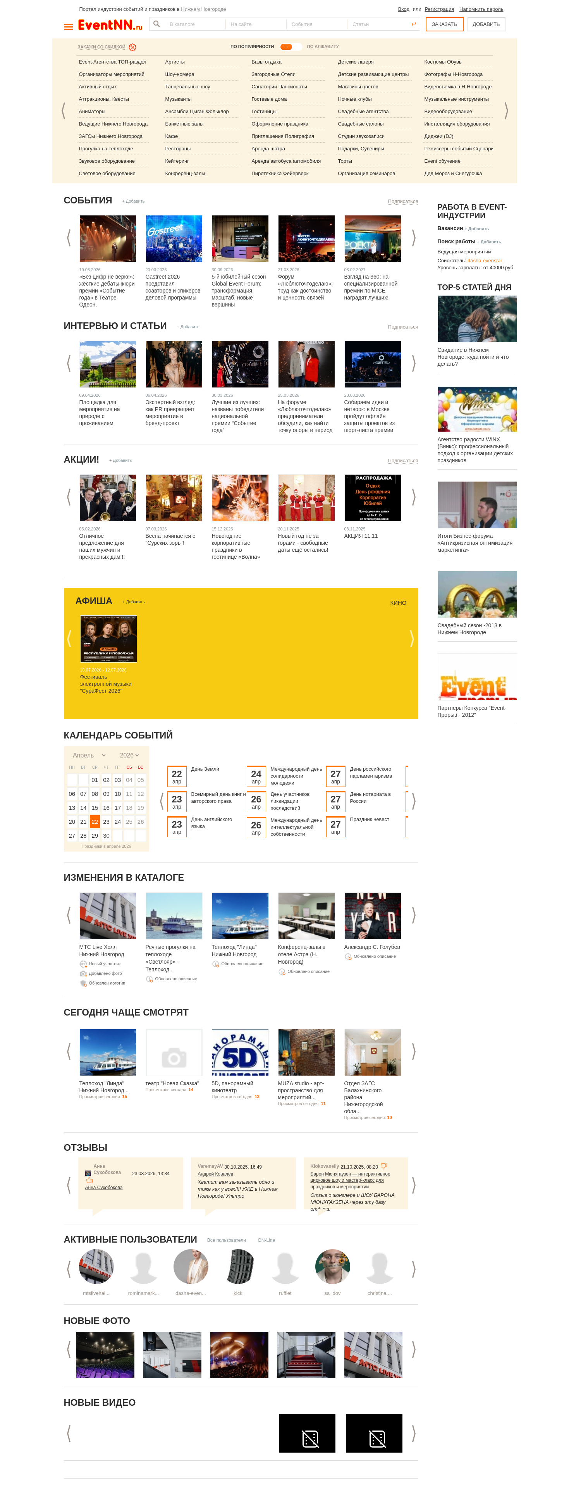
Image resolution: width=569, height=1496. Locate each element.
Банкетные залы (184, 124)
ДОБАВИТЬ (486, 24)
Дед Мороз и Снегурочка (453, 173)
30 (106, 835)
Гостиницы (264, 111)
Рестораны (178, 148)
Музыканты (178, 99)
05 (141, 779)
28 (83, 835)
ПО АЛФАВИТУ (323, 46)
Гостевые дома (269, 99)
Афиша (94, 601)
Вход (403, 9)
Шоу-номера (179, 74)
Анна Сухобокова (104, 1187)
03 (118, 779)
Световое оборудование (107, 173)
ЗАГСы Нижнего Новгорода (111, 136)
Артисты (175, 62)
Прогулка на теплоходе (106, 148)
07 (83, 793)
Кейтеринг (177, 161)
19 (141, 807)
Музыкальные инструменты (457, 99)
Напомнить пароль (481, 9)
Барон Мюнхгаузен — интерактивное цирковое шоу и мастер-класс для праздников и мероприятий (350, 1180)
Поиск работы (457, 241)
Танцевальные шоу (187, 87)
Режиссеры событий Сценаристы (463, 148)
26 (141, 821)
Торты (345, 161)
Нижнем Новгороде (203, 9)
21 (83, 821)
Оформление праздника (280, 124)
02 (106, 779)
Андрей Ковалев (216, 1174)
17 (118, 807)
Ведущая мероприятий (464, 252)
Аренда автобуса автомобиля (286, 161)
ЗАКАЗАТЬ (444, 24)
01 (95, 779)
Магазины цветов (358, 87)
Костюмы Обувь (443, 62)
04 (129, 779)
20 (72, 821)
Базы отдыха (267, 62)
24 (118, 821)
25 (129, 821)
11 (129, 793)
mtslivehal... (96, 1293)
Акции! (82, 459)
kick (238, 1293)
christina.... (380, 1293)
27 (72, 835)
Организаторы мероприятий (111, 74)
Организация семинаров (366, 173)
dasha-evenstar (485, 260)
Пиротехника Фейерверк (280, 173)
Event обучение (443, 161)
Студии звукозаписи (361, 136)
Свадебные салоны (361, 124)
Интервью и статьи (115, 325)
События (88, 200)
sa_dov (333, 1293)
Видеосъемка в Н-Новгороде (458, 87)
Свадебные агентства (363, 111)
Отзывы (86, 1147)
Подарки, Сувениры (361, 148)
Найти (155, 23)
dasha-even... (190, 1293)
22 (95, 821)
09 (106, 793)
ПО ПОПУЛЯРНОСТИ (252, 46)
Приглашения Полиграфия (283, 136)
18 (129, 807)
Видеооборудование (449, 111)
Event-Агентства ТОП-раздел (112, 62)
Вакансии (450, 228)
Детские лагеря (356, 62)
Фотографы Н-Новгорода (454, 74)
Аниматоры (92, 111)
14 (83, 807)
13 (72, 807)
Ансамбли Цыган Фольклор (197, 111)
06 (72, 793)
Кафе (171, 136)
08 (95, 793)
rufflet (285, 1293)
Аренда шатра (268, 148)
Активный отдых (98, 87)
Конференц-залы (185, 173)
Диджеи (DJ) (439, 136)
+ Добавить (133, 201)
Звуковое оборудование (107, 161)
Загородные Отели (274, 74)
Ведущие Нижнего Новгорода (113, 124)
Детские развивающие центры (373, 74)
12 (141, 793)
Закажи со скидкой (101, 47)
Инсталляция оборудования (457, 124)
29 (95, 835)
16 (106, 807)
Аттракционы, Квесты (104, 99)
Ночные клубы (355, 99)
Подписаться (403, 201)
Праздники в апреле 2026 (106, 846)
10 (118, 793)
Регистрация (439, 9)
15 (95, 807)
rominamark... (143, 1293)
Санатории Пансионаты (279, 87)
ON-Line (266, 1240)
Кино (398, 603)
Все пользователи (226, 1240)
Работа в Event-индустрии (472, 211)
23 (106, 821)
